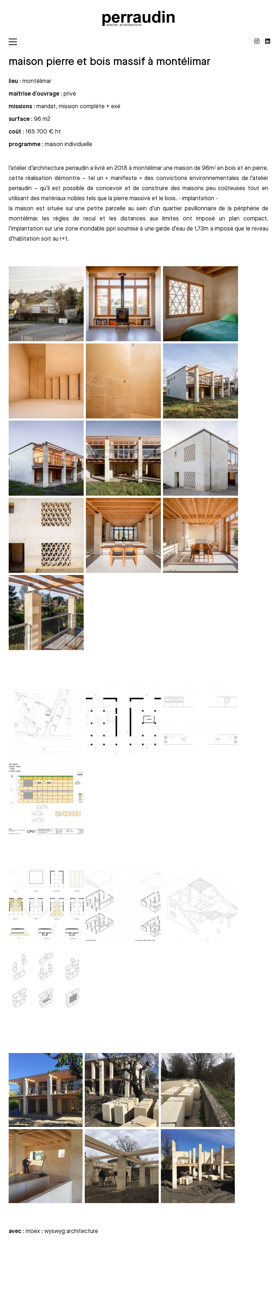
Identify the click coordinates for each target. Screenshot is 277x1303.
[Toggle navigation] (13, 42)
